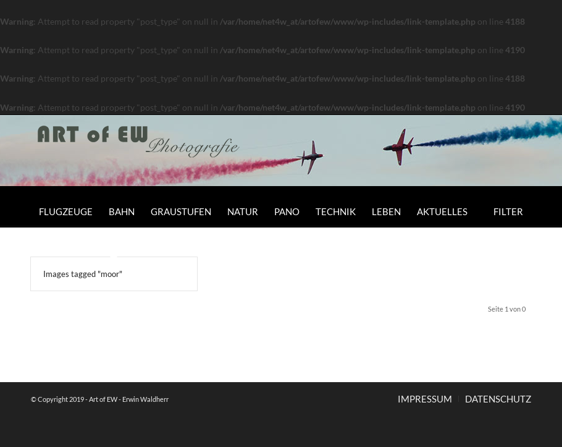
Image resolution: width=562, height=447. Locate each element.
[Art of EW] (139, 155)
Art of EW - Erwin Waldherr (129, 399)
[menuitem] (66, 211)
